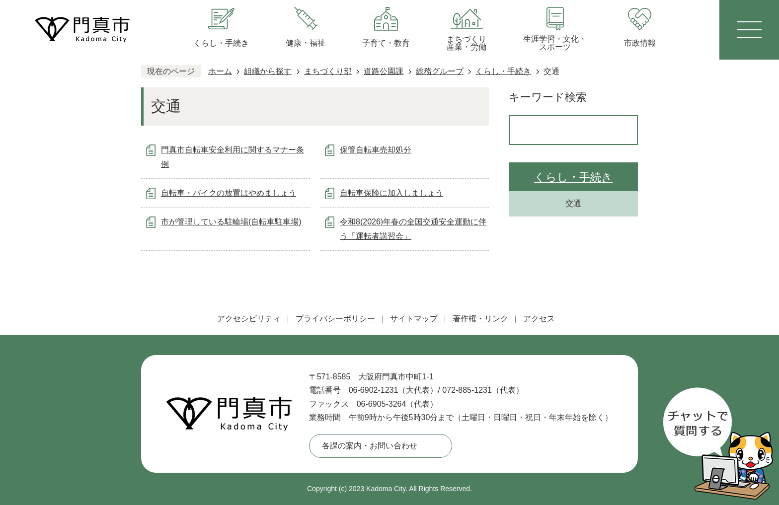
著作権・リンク (480, 318)
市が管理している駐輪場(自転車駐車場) (231, 221)
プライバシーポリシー (335, 318)
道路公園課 (383, 71)
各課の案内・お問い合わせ (369, 445)
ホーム (220, 71)
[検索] (563, 130)
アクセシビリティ (249, 318)
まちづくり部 (328, 71)
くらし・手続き (503, 71)
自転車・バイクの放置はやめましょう (228, 193)
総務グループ (440, 71)
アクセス (539, 318)
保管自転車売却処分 (375, 149)
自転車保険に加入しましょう (391, 193)
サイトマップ (414, 318)
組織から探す (268, 71)
